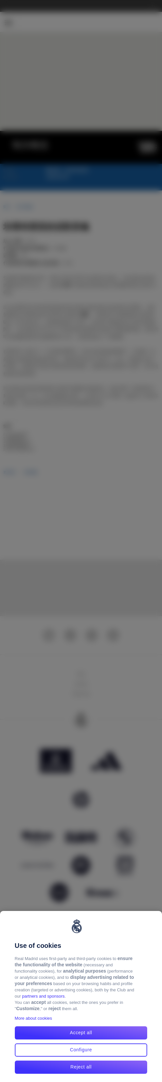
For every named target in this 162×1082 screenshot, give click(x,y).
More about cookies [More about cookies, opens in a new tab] (33, 1018)
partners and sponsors (43, 996)
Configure (81, 1049)
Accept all (81, 1032)
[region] (81, 996)
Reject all (81, 1066)
